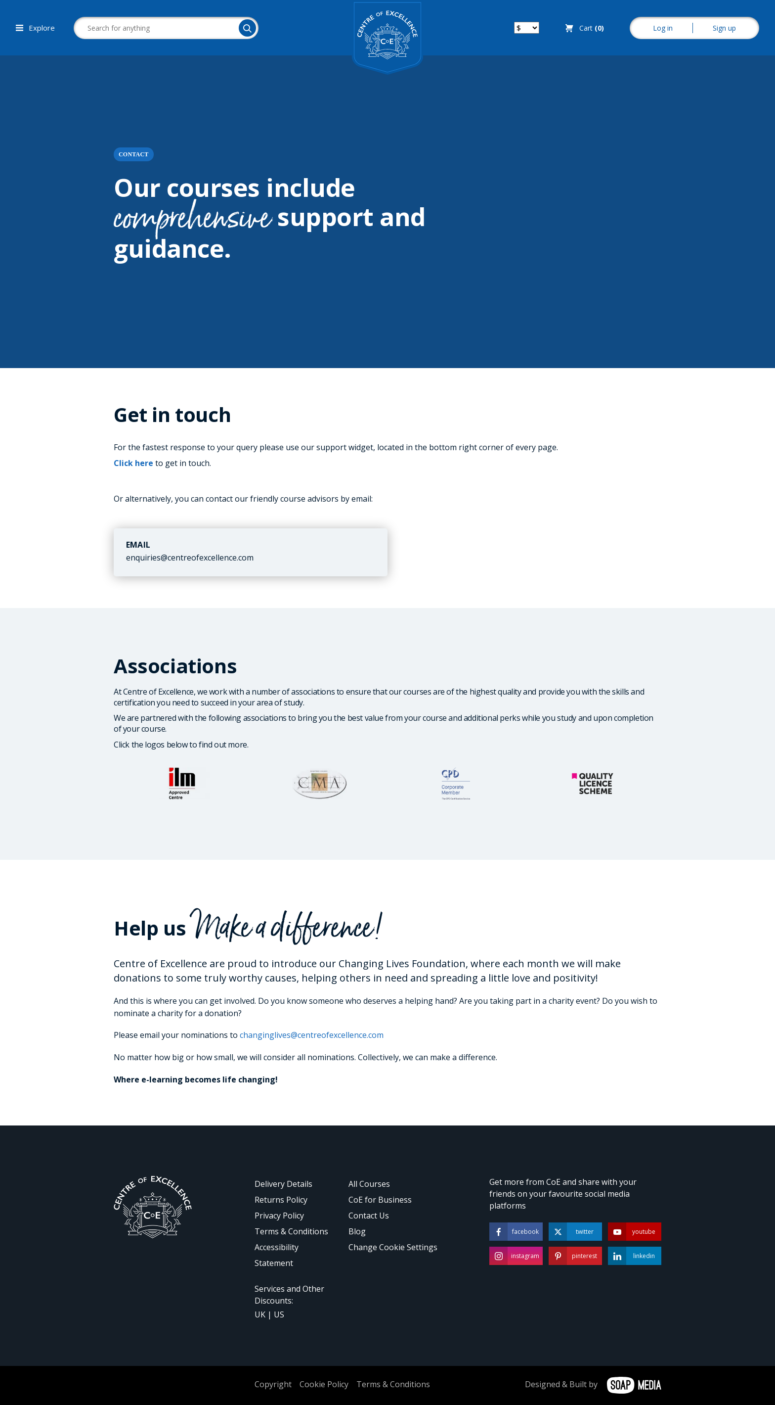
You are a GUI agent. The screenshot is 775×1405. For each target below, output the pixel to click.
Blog (357, 1231)
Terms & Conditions (291, 1231)
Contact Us (368, 1215)
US (279, 1314)
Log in (663, 28)
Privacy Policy (279, 1215)
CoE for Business (380, 1199)
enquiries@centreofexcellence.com (190, 557)
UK (260, 1314)
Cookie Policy (324, 1384)
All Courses (369, 1183)
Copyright (273, 1384)
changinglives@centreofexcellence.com (312, 1035)
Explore (35, 28)
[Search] (247, 28)
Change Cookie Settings (392, 1247)
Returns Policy (281, 1199)
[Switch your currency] (526, 28)
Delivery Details (283, 1183)
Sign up (724, 28)
